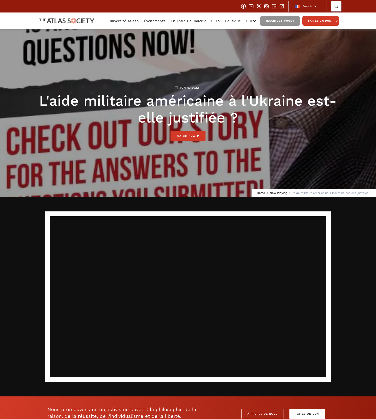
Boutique (233, 21)
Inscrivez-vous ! (280, 20)
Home (261, 193)
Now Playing (278, 193)
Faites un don (319, 20)
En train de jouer (187, 21)
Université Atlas (122, 21)
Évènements (154, 21)
